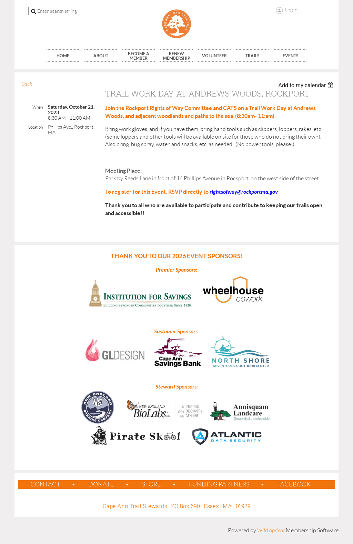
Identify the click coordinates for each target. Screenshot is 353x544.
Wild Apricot (271, 530)
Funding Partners (219, 484)
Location (35, 127)
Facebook (294, 484)
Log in (291, 9)
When (37, 107)
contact (45, 484)
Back (26, 84)
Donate (101, 484)
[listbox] (306, 85)
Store (151, 484)
